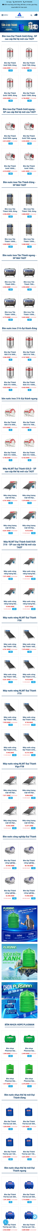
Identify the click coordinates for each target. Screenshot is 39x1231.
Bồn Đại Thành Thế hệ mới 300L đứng (10, 1122)
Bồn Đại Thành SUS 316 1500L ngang (29, 454)
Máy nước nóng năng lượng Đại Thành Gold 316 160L (28, 572)
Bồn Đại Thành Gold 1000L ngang (10, 167)
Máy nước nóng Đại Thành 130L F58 (10, 645)
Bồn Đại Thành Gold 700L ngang (29, 137)
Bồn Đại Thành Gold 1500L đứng (29, 94)
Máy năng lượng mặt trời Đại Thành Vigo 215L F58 (29, 821)
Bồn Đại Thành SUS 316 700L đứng (29, 353)
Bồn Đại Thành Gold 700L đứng (28, 64)
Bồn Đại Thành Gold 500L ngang (10, 137)
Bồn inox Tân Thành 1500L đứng (29, 240)
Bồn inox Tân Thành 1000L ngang (10, 313)
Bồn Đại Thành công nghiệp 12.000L (29, 861)
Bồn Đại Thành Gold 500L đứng (10, 64)
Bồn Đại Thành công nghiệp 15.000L (10, 892)
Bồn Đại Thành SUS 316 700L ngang (29, 423)
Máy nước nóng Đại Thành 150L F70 (10, 718)
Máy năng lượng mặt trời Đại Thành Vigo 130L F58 (10, 791)
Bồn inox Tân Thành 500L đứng (10, 210)
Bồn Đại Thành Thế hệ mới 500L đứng (29, 1122)
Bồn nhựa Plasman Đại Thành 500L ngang (10, 1049)
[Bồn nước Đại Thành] (19, 15)
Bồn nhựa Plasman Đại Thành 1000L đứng (29, 1080)
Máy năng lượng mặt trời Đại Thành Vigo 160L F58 (29, 791)
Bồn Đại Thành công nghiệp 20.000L (29, 892)
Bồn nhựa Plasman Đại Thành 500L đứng (10, 1080)
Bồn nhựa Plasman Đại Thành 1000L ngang (29, 1049)
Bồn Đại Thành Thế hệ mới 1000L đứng (10, 1153)
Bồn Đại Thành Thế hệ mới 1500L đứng (29, 1153)
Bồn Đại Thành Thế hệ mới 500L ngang (29, 1195)
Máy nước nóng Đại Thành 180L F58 (10, 675)
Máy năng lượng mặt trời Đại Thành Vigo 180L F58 (10, 821)
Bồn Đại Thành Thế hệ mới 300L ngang (10, 1195)
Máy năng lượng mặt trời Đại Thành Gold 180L (10, 526)
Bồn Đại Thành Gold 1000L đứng (10, 94)
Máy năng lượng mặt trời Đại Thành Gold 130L (10, 496)
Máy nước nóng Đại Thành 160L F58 (29, 645)
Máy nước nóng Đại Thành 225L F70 (29, 748)
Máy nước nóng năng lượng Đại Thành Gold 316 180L (10, 602)
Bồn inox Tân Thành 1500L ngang (29, 313)
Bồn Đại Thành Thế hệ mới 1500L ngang (29, 1226)
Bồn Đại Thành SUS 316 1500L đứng (29, 383)
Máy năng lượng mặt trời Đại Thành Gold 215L (29, 526)
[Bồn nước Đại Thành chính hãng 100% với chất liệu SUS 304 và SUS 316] (35, 15)
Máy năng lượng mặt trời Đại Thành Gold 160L (29, 496)
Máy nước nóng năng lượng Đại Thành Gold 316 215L (28, 602)
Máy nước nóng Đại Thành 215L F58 (29, 675)
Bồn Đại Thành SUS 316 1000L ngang (10, 454)
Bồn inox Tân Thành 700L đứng (29, 210)
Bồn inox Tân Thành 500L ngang (10, 283)
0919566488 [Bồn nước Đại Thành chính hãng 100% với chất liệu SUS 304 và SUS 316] (27, 2)
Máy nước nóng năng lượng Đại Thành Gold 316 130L (10, 572)
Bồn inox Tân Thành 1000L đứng (10, 240)
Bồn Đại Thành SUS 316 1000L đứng (10, 383)
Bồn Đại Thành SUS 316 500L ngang (10, 423)
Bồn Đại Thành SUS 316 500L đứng (10, 353)
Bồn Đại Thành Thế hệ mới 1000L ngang (10, 1226)
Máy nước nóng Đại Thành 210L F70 (10, 748)
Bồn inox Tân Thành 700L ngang (29, 283)
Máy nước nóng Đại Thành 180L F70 (29, 718)
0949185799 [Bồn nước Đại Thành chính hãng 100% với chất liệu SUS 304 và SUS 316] (17, 2)
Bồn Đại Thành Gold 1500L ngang (29, 167)
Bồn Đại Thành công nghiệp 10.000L (10, 861)
